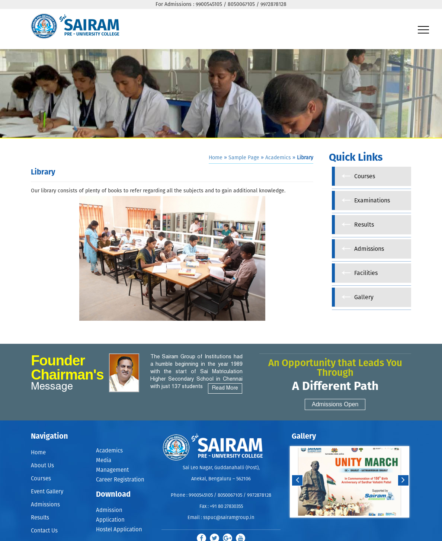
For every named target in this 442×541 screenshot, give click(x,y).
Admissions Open (335, 404)
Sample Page (243, 157)
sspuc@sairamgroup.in (228, 517)
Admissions (45, 506)
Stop (354, 525)
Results (40, 519)
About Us (42, 466)
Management (112, 470)
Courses (41, 479)
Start (348, 525)
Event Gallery (47, 493)
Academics (278, 157)
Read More (225, 388)
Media (103, 460)
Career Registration (120, 480)
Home (215, 157)
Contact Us (44, 533)
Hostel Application (119, 529)
